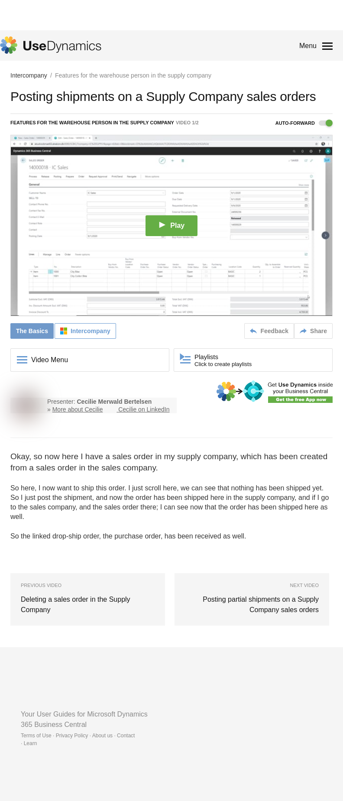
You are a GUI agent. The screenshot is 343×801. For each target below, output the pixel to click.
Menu (308, 45)
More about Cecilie (77, 409)
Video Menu (49, 359)
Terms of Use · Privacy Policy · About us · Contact (78, 736)
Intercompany (28, 75)
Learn (30, 743)
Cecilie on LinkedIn (143, 409)
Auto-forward (304, 123)
